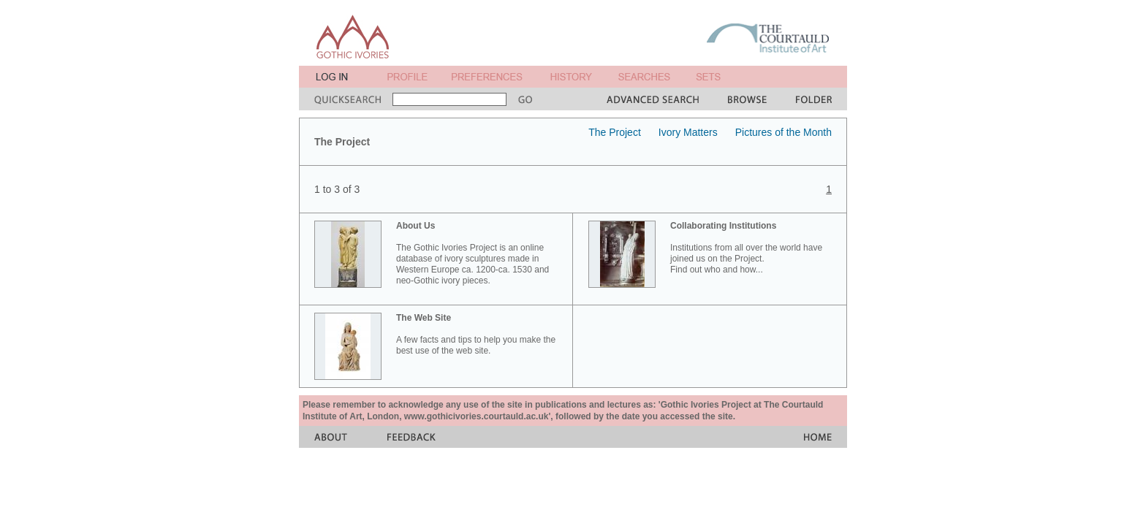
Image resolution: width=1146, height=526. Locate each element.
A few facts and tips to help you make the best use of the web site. (475, 334)
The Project (614, 132)
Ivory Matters (688, 132)
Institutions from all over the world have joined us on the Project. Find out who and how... (746, 248)
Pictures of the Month (783, 132)
